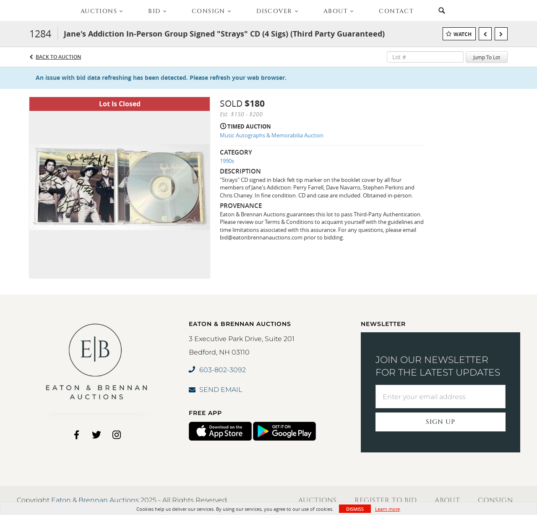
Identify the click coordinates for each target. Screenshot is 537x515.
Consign (495, 500)
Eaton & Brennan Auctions (95, 500)
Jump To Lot (486, 57)
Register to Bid (386, 500)
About (447, 500)
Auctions (317, 500)
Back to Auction (58, 56)
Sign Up (440, 422)
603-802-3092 (217, 370)
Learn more (387, 509)
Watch (463, 34)
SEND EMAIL (215, 390)
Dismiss (355, 509)
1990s (227, 161)
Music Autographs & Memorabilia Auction (271, 135)
